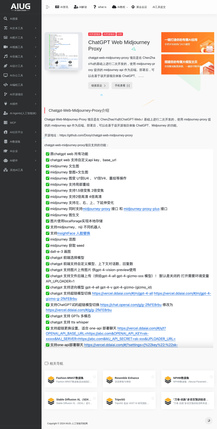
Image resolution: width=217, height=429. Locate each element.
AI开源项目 (94, 34)
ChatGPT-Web (131, 119)
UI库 (119, 34)
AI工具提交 (159, 7)
